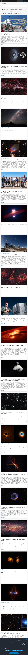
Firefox (4, 202)
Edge (4, 201)
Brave (4, 199)
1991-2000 (15, 13)
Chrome (4, 200)
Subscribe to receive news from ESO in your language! (9, 11)
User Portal (21, 1)
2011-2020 (6, 13)
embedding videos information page (6, 175)
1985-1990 (19, 13)
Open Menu (4, 3)
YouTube (2, 170)
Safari (4, 203)
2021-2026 (2, 13)
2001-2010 (11, 13)
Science (18, 1)
